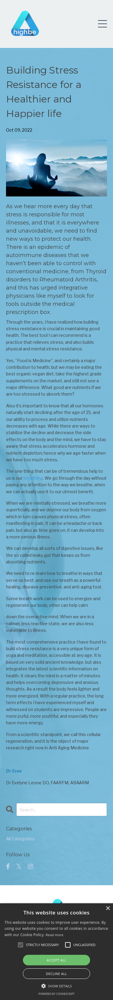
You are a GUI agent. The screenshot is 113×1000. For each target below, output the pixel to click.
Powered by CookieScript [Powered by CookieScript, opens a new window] (56, 994)
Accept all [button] (56, 960)
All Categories (20, 838)
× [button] (107, 908)
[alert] (56, 951)
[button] (20, 945)
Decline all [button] (56, 973)
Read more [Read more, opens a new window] (55, 935)
